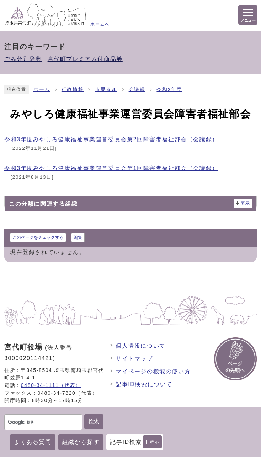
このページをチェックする (38, 237)
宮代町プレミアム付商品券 (85, 59)
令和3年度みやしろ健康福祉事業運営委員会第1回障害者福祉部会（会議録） (111, 168)
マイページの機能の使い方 (153, 371)
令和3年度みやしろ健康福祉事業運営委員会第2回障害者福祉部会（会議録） (111, 139)
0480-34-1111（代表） (51, 385)
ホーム (41, 89)
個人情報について (141, 346)
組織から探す (81, 442)
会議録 (137, 89)
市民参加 (106, 89)
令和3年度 (169, 89)
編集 (78, 237)
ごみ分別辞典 (23, 59)
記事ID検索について (144, 384)
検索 (94, 421)
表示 (155, 442)
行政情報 (73, 89)
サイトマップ (134, 359)
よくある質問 (33, 442)
